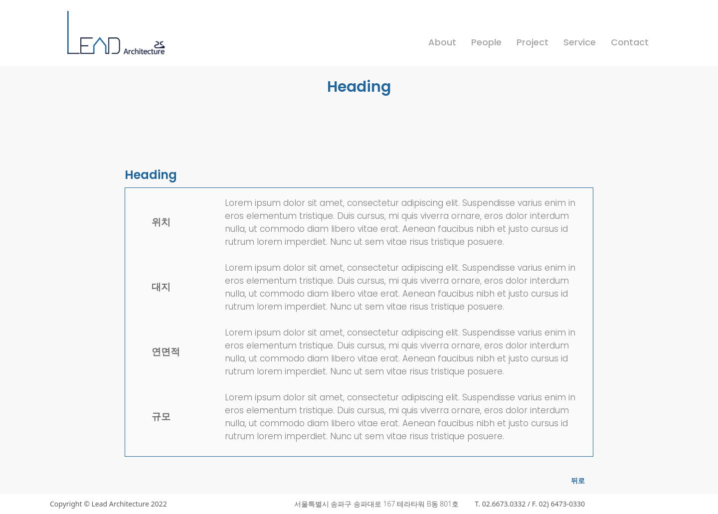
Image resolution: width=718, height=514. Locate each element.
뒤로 (578, 481)
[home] (117, 38)
